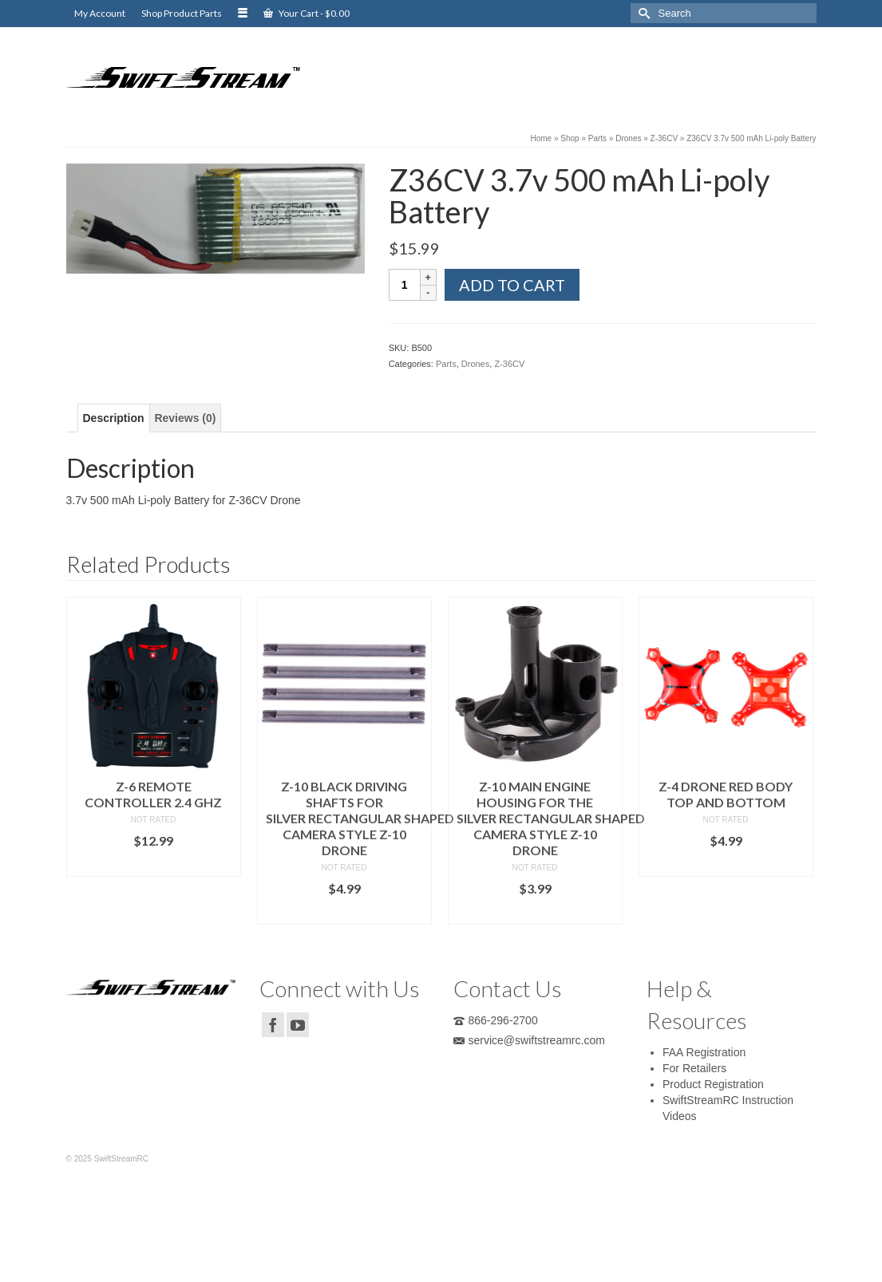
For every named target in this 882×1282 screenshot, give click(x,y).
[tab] (113, 418)
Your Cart (306, 13)
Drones (475, 364)
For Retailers (694, 1068)
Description (113, 418)
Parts (446, 364)
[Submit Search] (643, 13)
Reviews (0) (185, 418)
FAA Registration (704, 1052)
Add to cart (512, 284)
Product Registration (713, 1084)
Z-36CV (509, 364)
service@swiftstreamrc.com (529, 1040)
